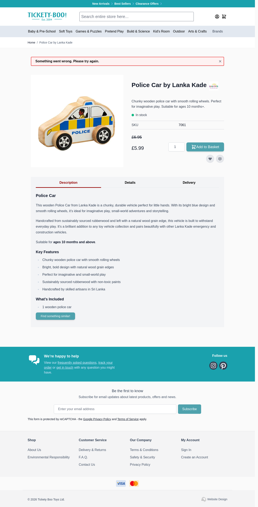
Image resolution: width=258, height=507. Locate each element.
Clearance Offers (149, 3)
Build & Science (138, 31)
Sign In (186, 450)
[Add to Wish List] (210, 159)
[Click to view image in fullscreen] (77, 121)
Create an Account (194, 457)
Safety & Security (142, 457)
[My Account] (217, 16)
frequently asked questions (76, 362)
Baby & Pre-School (42, 31)
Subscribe (189, 409)
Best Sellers (125, 3)
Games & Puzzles (89, 31)
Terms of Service (128, 419)
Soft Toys (65, 31)
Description (69, 182)
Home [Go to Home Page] (31, 42)
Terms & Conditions (144, 450)
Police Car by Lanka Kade (55, 42)
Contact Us (87, 464)
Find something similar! (55, 316)
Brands (217, 31)
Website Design (214, 499)
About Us (34, 450)
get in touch (64, 367)
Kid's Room (161, 31)
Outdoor (179, 31)
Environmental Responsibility (49, 457)
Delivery (189, 182)
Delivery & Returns (92, 450)
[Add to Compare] (220, 159)
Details (130, 182)
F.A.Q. (83, 457)
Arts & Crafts (197, 31)
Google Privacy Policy (97, 419)
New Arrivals (103, 3)
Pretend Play (114, 31)
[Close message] (220, 61)
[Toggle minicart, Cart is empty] (224, 16)
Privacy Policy (140, 464)
